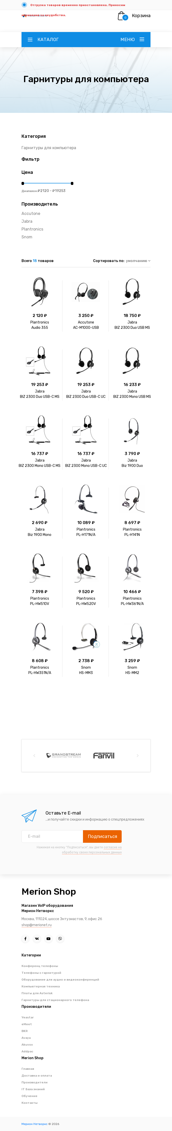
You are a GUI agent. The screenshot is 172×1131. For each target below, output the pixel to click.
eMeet (27, 1024)
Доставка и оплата (37, 1075)
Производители (35, 1082)
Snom (27, 237)
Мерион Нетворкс (35, 1124)
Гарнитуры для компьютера (49, 147)
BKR (25, 1031)
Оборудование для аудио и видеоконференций (60, 979)
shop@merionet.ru (37, 925)
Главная (28, 1069)
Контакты (29, 1103)
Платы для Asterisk (37, 993)
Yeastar (28, 1017)
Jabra (27, 221)
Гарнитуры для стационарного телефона (55, 1000)
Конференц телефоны (40, 966)
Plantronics (32, 229)
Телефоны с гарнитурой (41, 973)
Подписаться (102, 836)
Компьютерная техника (41, 986)
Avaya (26, 1038)
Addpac (27, 1051)
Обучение (29, 1096)
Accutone (31, 213)
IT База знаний (33, 1089)
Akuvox (27, 1044)
